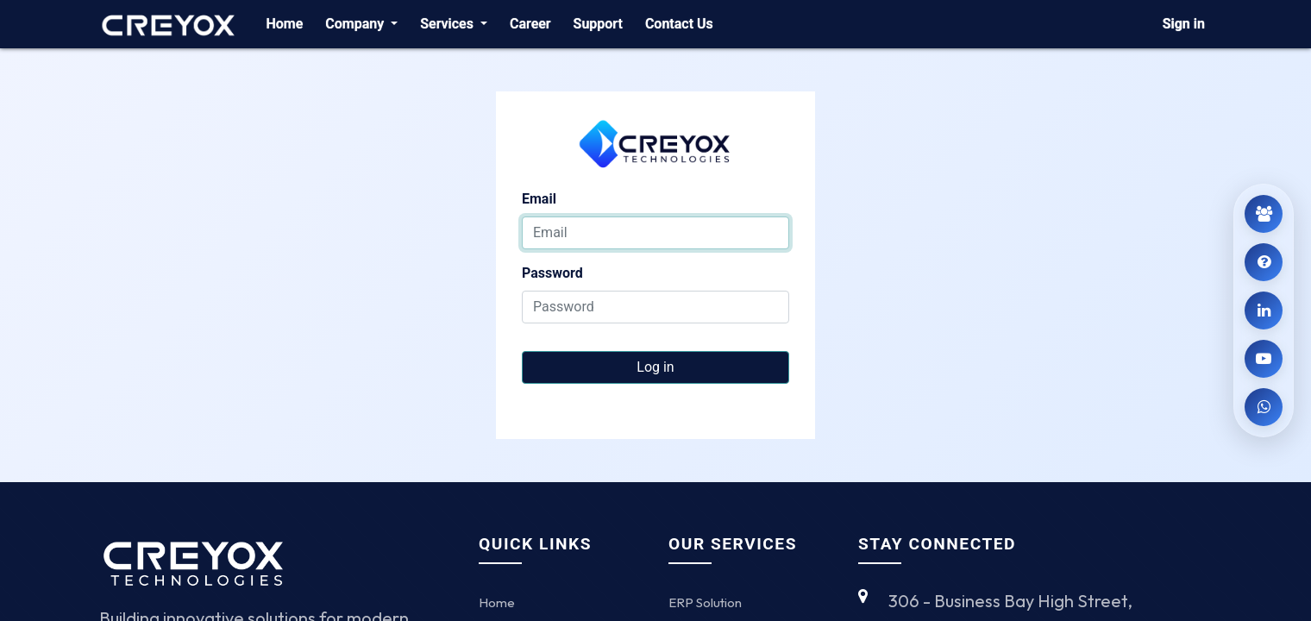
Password (552, 273)
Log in (655, 367)
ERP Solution (705, 602)
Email (539, 199)
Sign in (1184, 24)
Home (497, 602)
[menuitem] (284, 24)
